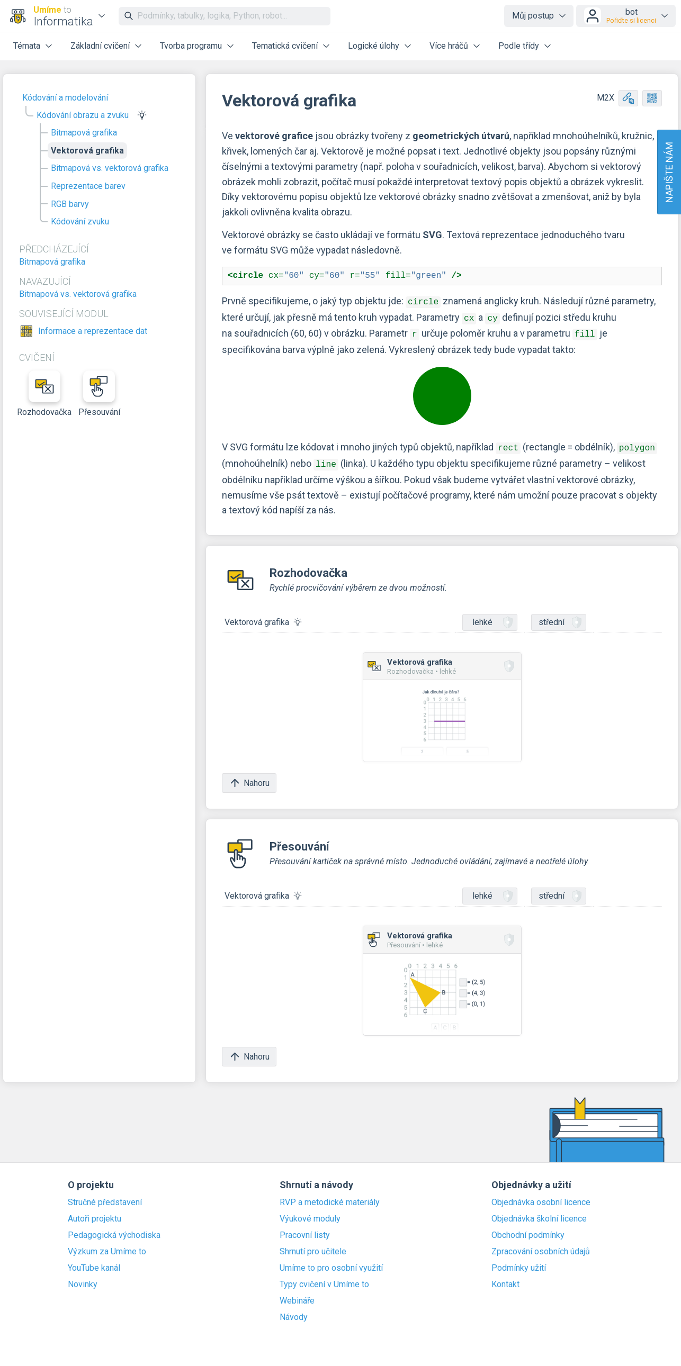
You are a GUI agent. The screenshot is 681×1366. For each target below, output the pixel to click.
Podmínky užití (518, 1263)
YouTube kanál (94, 1263)
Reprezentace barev (88, 186)
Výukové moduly (310, 1213)
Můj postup (533, 16)
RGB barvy (70, 204)
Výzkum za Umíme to (107, 1246)
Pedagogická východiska (114, 1230)
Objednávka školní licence (539, 1213)
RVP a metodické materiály (330, 1197)
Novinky (82, 1279)
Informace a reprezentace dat (92, 331)
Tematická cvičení (285, 46)
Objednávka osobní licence (540, 1197)
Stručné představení (105, 1197)
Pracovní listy (305, 1230)
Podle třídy (518, 46)
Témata (26, 46)
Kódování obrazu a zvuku (83, 115)
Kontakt (505, 1279)
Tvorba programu (191, 46)
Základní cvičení (100, 46)
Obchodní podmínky (527, 1230)
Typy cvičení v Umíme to (324, 1279)
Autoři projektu (94, 1213)
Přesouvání (99, 393)
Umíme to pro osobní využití (331, 1263)
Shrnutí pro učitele (313, 1246)
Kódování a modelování (65, 98)
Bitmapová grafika (84, 133)
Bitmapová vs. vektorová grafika (109, 168)
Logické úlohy (373, 46)
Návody (294, 1312)
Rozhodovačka (44, 393)
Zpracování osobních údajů (540, 1246)
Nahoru (249, 778)
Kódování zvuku (80, 221)
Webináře (297, 1295)
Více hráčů (448, 46)
